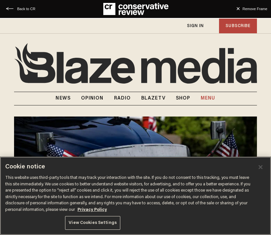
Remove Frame (255, 9)
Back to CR (26, 9)
